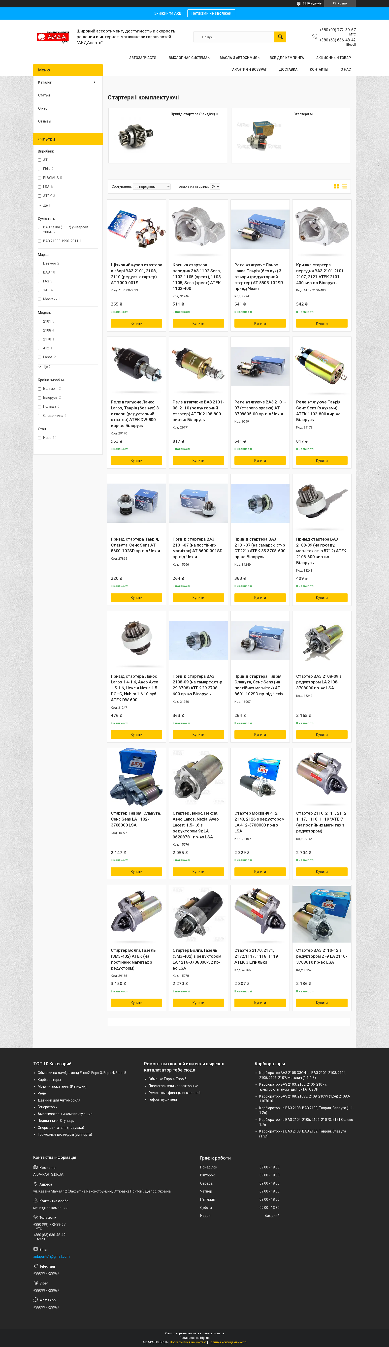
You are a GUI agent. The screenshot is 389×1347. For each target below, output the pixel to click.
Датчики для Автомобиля (59, 1100)
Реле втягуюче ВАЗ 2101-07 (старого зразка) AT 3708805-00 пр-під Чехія (260, 407)
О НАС (346, 69)
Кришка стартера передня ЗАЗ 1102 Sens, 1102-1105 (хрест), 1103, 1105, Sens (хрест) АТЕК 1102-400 (197, 276)
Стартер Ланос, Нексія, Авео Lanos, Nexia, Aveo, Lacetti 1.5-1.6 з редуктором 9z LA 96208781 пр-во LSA (196, 825)
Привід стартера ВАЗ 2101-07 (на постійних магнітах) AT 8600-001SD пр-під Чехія (197, 548)
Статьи (44, 95)
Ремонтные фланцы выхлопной (174, 1093)
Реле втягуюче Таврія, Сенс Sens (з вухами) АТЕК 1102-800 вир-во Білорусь (319, 410)
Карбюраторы (49, 1080)
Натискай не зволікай (211, 13)
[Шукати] (280, 36)
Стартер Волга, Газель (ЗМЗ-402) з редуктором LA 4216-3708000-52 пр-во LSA (197, 959)
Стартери (301, 114)
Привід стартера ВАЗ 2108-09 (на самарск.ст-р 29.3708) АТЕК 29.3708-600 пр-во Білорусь (197, 685)
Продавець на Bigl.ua (195, 1338)
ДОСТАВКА (288, 69)
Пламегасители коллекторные (173, 1086)
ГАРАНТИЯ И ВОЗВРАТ (248, 69)
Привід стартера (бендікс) (193, 114)
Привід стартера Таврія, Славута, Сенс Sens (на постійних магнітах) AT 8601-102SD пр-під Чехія (258, 685)
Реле (42, 1093)
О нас (42, 108)
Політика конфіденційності (228, 1342)
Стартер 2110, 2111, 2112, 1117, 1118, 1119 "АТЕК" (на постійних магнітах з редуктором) (322, 822)
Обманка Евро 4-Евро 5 (168, 1079)
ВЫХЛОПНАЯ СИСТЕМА (188, 58)
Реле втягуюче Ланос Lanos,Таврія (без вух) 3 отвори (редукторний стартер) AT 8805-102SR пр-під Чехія (258, 276)
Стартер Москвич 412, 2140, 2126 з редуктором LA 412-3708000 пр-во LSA (259, 822)
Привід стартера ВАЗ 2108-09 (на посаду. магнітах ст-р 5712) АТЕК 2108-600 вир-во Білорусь (321, 551)
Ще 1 (47, 205)
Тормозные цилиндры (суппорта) (65, 1134)
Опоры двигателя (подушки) (61, 1128)
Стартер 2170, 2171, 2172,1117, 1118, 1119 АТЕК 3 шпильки (256, 956)
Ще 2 (47, 367)
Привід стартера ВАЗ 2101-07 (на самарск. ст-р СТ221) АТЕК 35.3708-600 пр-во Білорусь (259, 548)
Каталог (45, 82)
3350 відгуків (312, 3)
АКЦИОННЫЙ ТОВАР (333, 58)
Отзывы (44, 121)
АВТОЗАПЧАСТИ (142, 58)
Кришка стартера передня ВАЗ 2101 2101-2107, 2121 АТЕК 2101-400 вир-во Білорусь (320, 273)
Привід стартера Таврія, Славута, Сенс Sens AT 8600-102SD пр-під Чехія (135, 545)
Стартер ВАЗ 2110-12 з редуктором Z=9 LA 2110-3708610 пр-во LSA (321, 956)
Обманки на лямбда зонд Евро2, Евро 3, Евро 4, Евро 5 (82, 1073)
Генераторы (47, 1107)
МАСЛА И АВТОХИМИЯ (238, 58)
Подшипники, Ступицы (56, 1121)
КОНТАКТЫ (319, 69)
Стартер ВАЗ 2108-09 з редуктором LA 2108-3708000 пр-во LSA (319, 682)
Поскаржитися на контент (188, 1342)
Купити (136, 323)
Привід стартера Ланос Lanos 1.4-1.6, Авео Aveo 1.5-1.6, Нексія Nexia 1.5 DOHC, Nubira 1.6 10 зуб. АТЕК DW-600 (134, 688)
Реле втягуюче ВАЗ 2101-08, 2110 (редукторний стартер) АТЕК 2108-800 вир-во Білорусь (198, 410)
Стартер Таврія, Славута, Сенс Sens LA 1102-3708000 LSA (136, 819)
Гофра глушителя (163, 1100)
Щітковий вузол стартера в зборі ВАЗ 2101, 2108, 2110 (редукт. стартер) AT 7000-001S (136, 273)
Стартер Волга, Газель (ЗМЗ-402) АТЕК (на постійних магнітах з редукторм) (133, 959)
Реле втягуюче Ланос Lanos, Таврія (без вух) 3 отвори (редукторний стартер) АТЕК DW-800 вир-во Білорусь (135, 413)
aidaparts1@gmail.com (51, 1256)
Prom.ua (218, 1333)
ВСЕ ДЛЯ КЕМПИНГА (287, 58)
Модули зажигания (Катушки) (62, 1086)
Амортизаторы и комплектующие (65, 1114)
